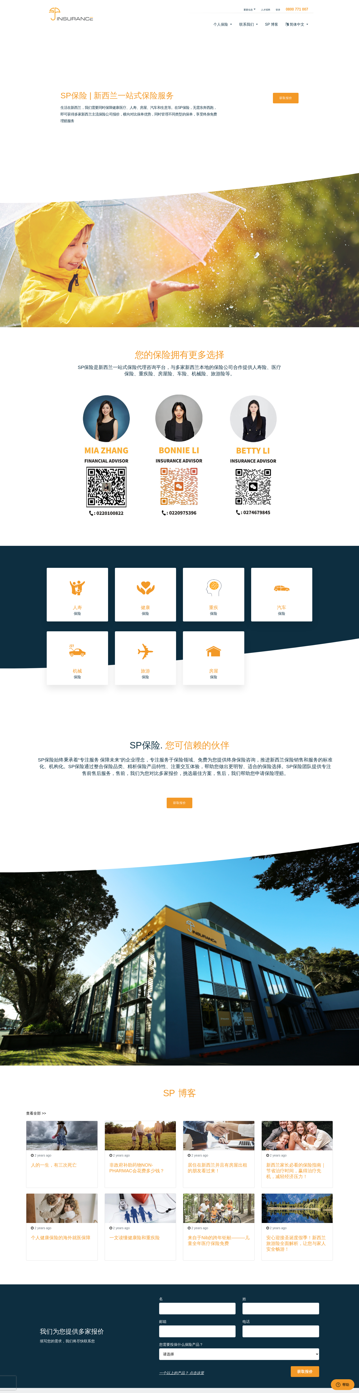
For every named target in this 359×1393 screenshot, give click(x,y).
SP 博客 (271, 24)
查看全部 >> (36, 1113)
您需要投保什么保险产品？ (181, 1344)
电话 (246, 1322)
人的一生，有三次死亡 (54, 1165)
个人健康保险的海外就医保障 (60, 1237)
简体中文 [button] (295, 24)
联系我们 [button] (247, 24)
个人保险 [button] (221, 24)
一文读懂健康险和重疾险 (134, 1237)
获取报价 (285, 98)
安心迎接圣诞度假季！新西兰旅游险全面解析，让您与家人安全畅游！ (296, 1243)
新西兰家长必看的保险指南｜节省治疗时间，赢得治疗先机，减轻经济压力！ (296, 1170)
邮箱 (162, 1322)
